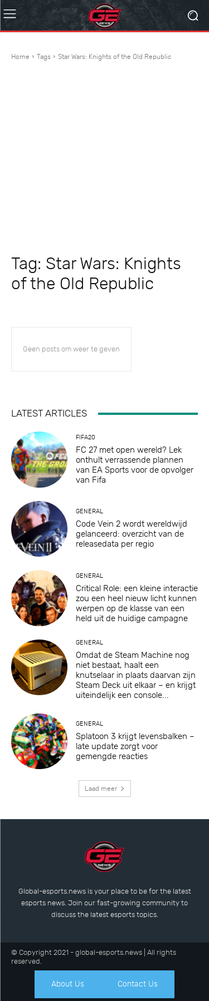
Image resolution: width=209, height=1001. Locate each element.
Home (20, 57)
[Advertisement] (104, 159)
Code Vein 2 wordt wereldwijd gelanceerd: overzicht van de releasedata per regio (131, 534)
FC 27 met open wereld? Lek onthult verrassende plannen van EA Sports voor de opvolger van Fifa (134, 465)
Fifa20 (85, 437)
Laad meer (105, 788)
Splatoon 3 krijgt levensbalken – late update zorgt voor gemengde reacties (135, 746)
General (89, 511)
